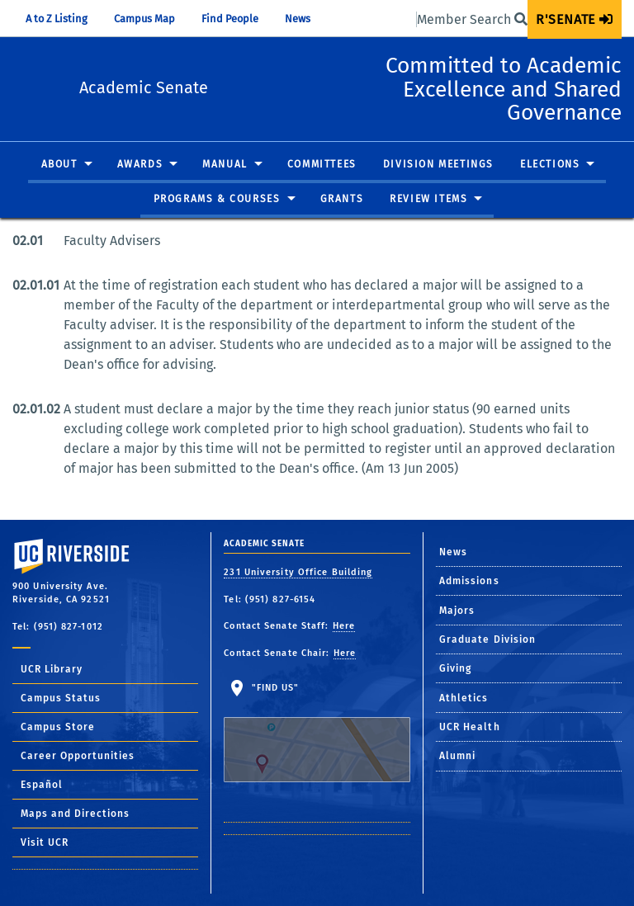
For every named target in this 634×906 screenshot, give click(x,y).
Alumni (457, 756)
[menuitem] (575, 19)
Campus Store (58, 727)
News (297, 18)
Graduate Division (488, 639)
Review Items (428, 223)
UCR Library (52, 669)
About (59, 189)
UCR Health (469, 727)
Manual (225, 189)
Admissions (469, 581)
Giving (455, 668)
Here (344, 626)
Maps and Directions (75, 813)
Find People (229, 18)
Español (42, 784)
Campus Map (144, 18)
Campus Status (61, 698)
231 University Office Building (298, 572)
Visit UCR (45, 842)
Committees (322, 189)
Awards (140, 189)
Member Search (472, 19)
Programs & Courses (217, 223)
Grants (342, 223)
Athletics (464, 698)
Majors (457, 610)
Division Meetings (438, 189)
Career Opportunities (78, 756)
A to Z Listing (57, 18)
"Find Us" (316, 732)
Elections (550, 189)
